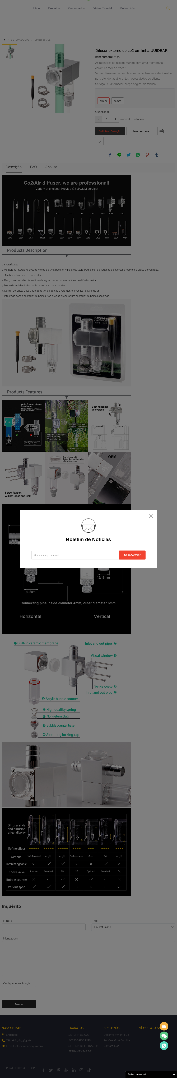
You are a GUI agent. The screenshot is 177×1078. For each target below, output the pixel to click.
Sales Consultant (164, 1045)
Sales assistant (164, 1026)
